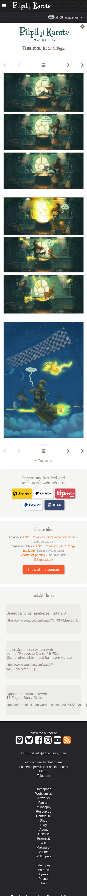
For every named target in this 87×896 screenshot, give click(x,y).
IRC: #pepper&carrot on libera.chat (43, 767)
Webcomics (43, 793)
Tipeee (43, 874)
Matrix (43, 771)
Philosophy (43, 807)
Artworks (43, 798)
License (43, 834)
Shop (43, 820)
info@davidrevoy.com (51, 753)
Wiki (43, 843)
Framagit (43, 838)
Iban (43, 883)
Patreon (43, 870)
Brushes (43, 852)
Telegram (43, 775)
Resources (43, 811)
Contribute (43, 816)
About (43, 829)
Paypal (43, 878)
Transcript (45, 460)
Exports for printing (43, 555)
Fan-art (43, 802)
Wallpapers (43, 856)
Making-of (43, 847)
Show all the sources (43, 570)
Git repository (43, 559)
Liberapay (43, 865)
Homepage (43, 789)
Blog (43, 825)
